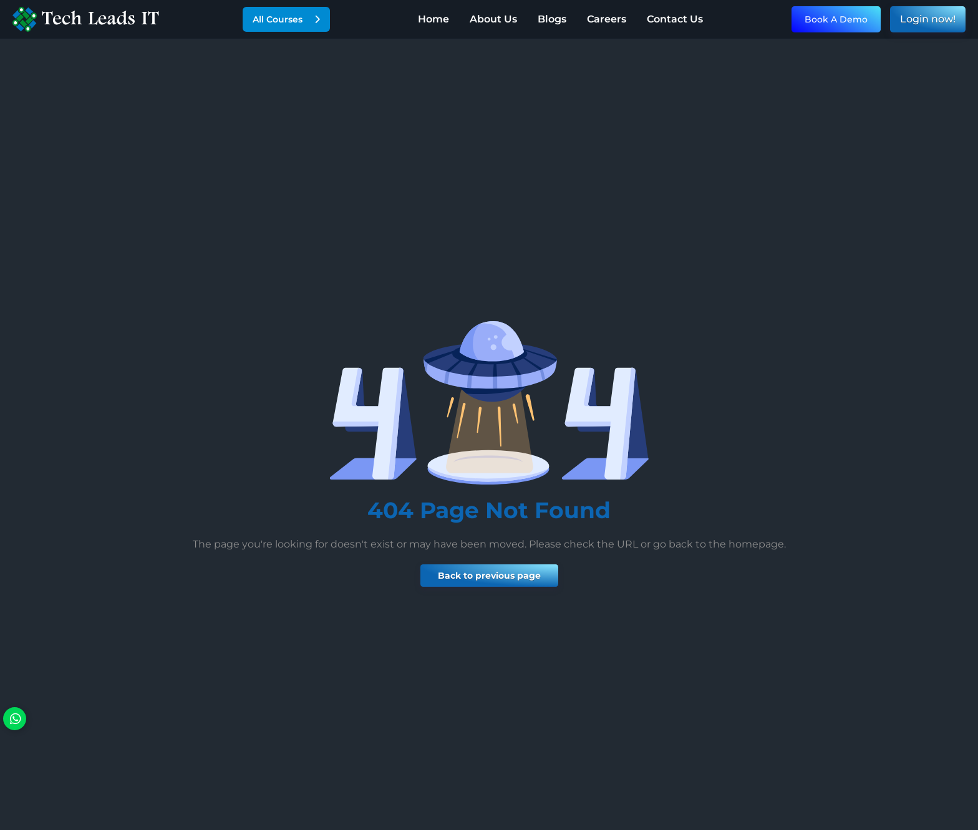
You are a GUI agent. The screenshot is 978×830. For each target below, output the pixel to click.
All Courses (286, 19)
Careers (606, 19)
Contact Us (675, 19)
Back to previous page (489, 575)
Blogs (552, 19)
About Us (493, 19)
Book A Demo (836, 19)
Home (433, 19)
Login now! (928, 19)
